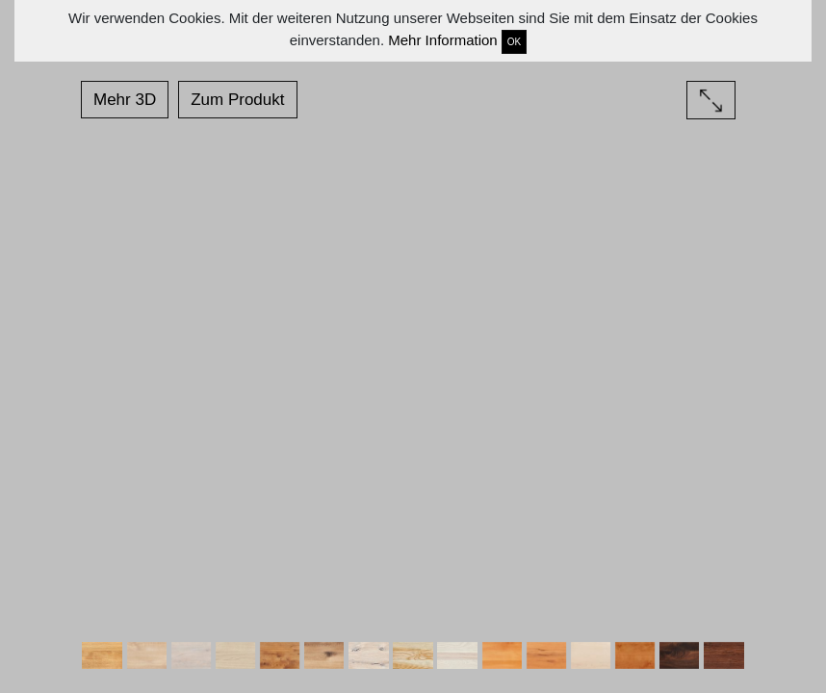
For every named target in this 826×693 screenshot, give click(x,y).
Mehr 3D (124, 99)
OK (514, 42)
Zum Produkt (237, 99)
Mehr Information (442, 40)
